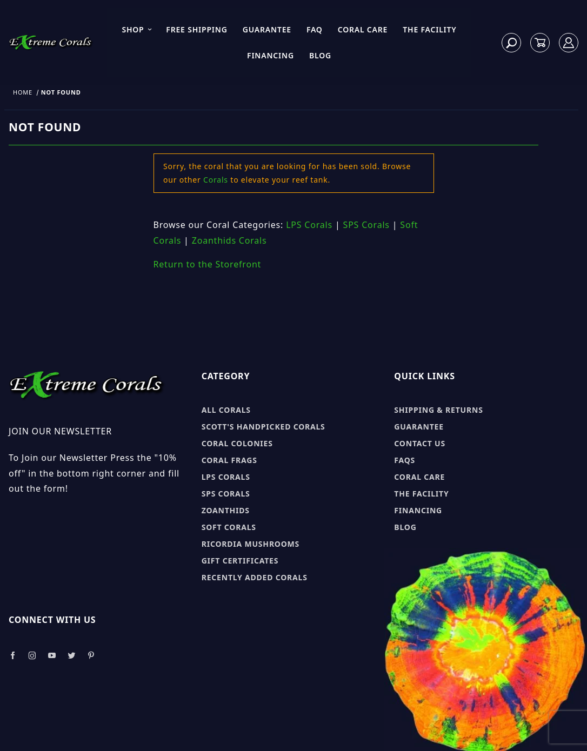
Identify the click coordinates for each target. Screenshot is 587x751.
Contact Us (419, 443)
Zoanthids (226, 510)
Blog (320, 55)
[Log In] (569, 43)
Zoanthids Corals (229, 240)
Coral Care (363, 29)
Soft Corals (229, 527)
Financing (270, 55)
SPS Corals (366, 225)
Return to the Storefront (208, 264)
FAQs (404, 460)
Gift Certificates (240, 560)
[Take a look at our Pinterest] (91, 656)
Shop (137, 29)
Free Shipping (196, 29)
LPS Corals (309, 225)
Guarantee (267, 29)
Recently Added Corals (255, 577)
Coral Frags (229, 460)
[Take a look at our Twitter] (72, 656)
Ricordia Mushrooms (250, 544)
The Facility (429, 29)
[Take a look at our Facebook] (13, 656)
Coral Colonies (237, 443)
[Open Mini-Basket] (540, 43)
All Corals (226, 410)
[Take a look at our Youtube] (52, 656)
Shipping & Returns (438, 410)
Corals (215, 180)
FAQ (314, 29)
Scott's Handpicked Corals (263, 426)
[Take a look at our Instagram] (32, 656)
